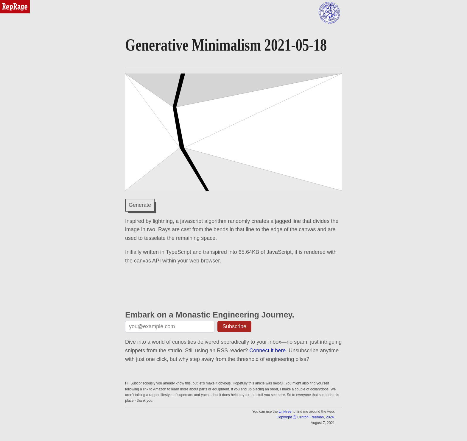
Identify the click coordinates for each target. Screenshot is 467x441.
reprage (8, 2)
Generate (140, 205)
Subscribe (234, 326)
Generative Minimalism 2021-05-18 (226, 44)
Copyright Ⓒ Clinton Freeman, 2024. (306, 417)
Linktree (285, 411)
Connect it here (267, 351)
